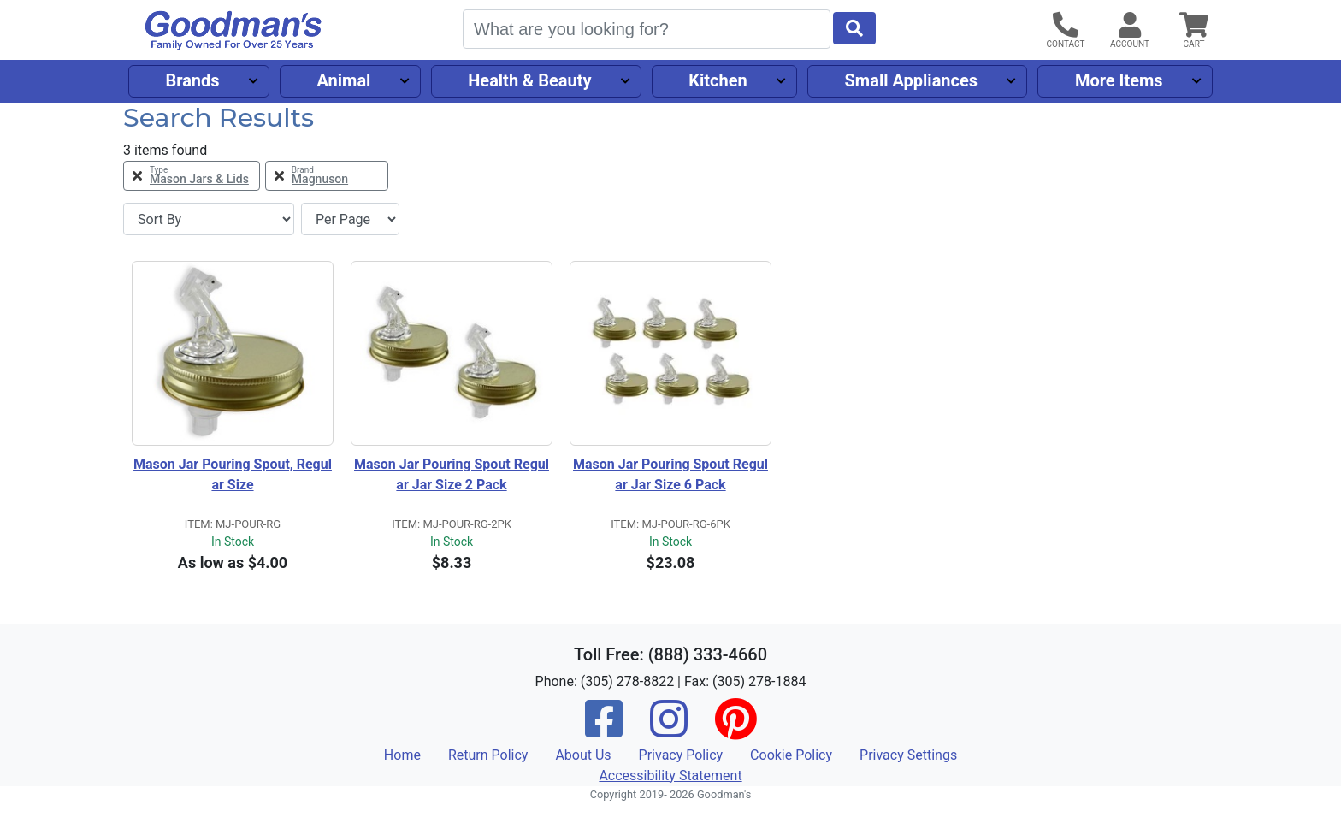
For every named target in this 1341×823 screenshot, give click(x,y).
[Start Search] (854, 28)
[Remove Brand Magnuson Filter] (326, 176)
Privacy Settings (908, 755)
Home (402, 755)
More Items (1119, 80)
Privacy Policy (681, 755)
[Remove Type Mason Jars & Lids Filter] (191, 176)
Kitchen (717, 80)
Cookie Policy (791, 755)
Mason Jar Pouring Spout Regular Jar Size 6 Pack (670, 474)
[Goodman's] (233, 30)
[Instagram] (669, 730)
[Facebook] (604, 730)
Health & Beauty (529, 80)
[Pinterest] (735, 730)
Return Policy (488, 755)
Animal (343, 80)
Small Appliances (911, 80)
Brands (192, 80)
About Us (583, 755)
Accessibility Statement (670, 775)
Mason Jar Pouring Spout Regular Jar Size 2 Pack (451, 474)
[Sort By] (208, 219)
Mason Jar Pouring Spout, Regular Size (232, 474)
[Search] (646, 29)
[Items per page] (350, 219)
